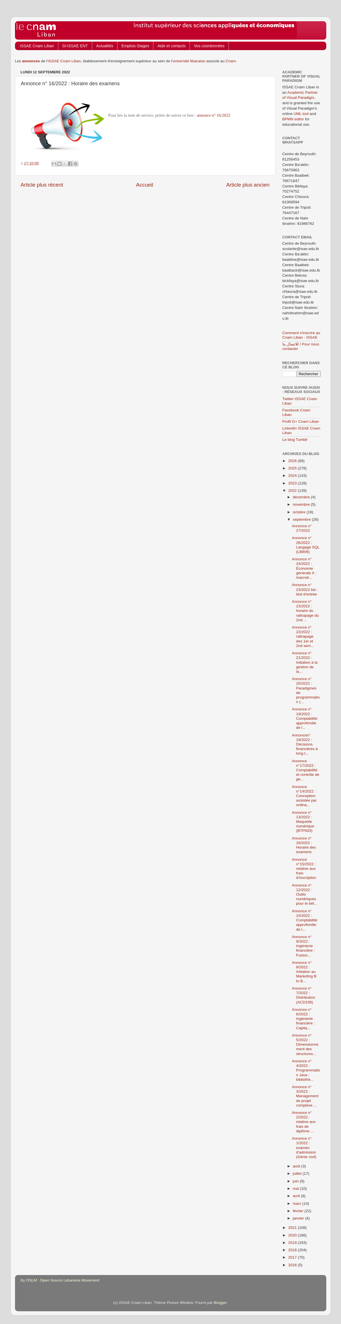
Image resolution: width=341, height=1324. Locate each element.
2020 (293, 1235)
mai (296, 1188)
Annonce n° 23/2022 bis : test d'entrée (305, 589)
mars (298, 1203)
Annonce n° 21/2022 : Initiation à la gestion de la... (305, 662)
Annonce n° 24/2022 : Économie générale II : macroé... (304, 568)
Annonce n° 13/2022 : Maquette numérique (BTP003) (303, 821)
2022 (293, 490)
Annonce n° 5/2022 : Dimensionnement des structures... (305, 1044)
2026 (293, 461)
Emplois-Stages (135, 46)
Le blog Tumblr (295, 439)
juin (296, 1181)
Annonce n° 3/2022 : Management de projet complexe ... (305, 1096)
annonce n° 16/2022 (213, 115)
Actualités (104, 46)
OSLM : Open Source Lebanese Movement (62, 1280)
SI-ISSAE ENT (75, 46)
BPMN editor (293, 119)
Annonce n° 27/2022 (302, 528)
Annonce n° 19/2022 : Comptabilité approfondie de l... (304, 718)
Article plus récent (42, 185)
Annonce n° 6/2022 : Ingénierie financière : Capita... (303, 1018)
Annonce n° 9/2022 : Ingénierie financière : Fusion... (303, 946)
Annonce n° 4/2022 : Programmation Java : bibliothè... (306, 1070)
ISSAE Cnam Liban (37, 46)
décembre (302, 497)
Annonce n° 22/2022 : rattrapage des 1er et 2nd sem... (303, 636)
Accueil (144, 185)
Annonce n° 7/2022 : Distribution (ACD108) (303, 995)
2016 (293, 1265)
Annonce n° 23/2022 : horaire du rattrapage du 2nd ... (305, 610)
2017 (293, 1257)
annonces (31, 61)
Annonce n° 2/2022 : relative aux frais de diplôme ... (304, 1122)
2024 (293, 475)
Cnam (231, 61)
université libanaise (189, 61)
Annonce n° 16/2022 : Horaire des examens (304, 845)
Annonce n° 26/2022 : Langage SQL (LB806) (305, 545)
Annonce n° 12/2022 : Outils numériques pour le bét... (304, 894)
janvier (299, 1218)
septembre (302, 519)
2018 (293, 1250)
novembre (302, 504)
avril (297, 1196)
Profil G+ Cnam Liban (300, 421)
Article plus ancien (247, 185)
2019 (293, 1242)
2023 (293, 483)
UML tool (301, 114)
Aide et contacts (171, 46)
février (298, 1211)
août (297, 1166)
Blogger (220, 1302)
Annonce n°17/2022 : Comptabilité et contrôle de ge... (305, 770)
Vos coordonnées (209, 46)
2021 (293, 1227)
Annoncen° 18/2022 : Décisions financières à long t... (305, 744)
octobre (300, 512)
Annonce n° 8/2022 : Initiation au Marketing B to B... (304, 971)
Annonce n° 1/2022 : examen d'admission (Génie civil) (304, 1147)
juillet (298, 1173)
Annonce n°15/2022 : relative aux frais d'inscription (304, 868)
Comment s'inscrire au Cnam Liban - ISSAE (301, 335)
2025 (293, 468)
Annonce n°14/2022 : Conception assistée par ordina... (304, 796)
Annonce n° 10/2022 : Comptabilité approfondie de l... (304, 920)
